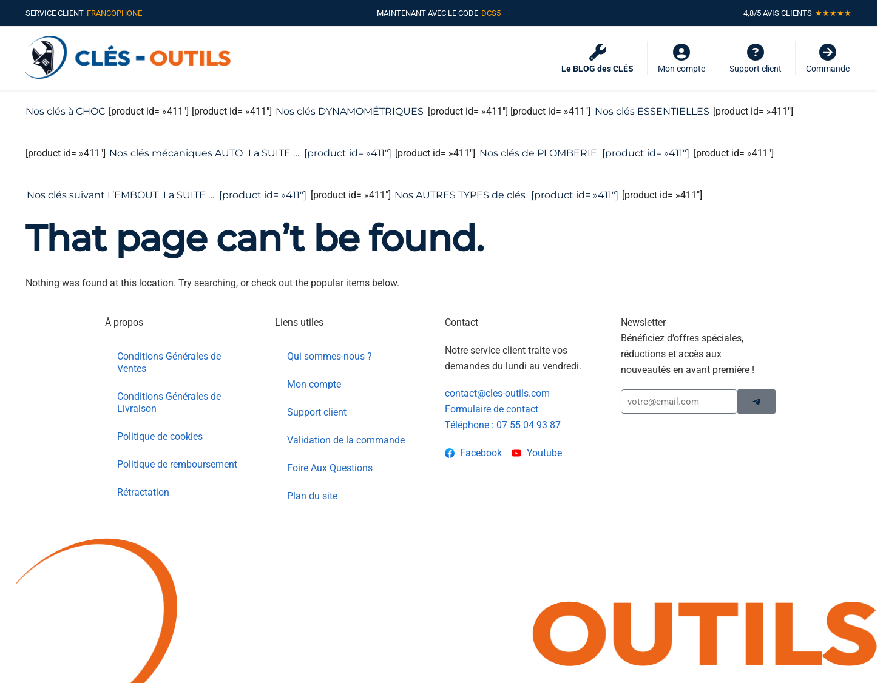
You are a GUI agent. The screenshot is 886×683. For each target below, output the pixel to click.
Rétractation (143, 475)
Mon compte (681, 58)
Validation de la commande (346, 423)
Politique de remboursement (177, 447)
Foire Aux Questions (330, 451)
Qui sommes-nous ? (329, 339)
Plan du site (312, 479)
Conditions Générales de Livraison (169, 385)
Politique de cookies (160, 419)
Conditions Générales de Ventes (169, 345)
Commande (828, 58)
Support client (755, 58)
